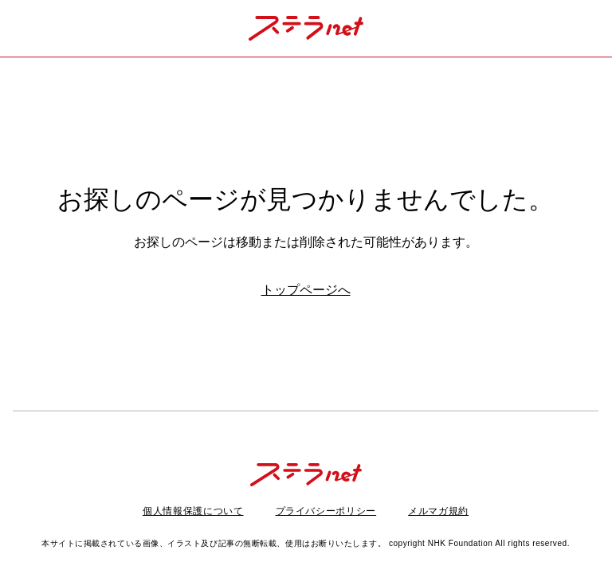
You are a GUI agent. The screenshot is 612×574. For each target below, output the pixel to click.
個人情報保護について (193, 511)
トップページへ (306, 290)
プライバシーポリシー (326, 511)
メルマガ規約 (438, 511)
